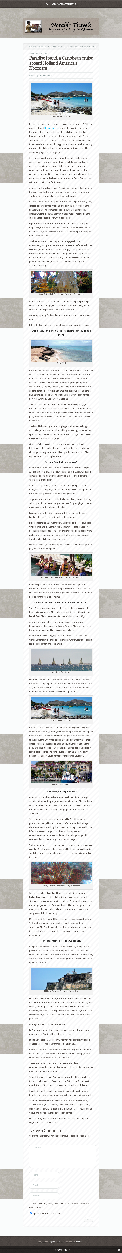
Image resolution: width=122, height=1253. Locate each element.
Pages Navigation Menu (61, 4)
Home (32, 47)
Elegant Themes (56, 1246)
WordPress (79, 1246)
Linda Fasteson (46, 75)
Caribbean (41, 47)
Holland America (52, 128)
